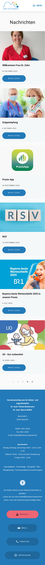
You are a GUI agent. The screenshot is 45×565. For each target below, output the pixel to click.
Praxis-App (8, 179)
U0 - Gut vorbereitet (12, 354)
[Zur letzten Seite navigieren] (32, 382)
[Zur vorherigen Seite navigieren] (18, 382)
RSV (4, 236)
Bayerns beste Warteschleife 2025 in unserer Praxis (21, 295)
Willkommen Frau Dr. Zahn (16, 65)
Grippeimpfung (10, 122)
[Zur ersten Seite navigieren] (13, 382)
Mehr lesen (14, 78)
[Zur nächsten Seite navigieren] (27, 382)
